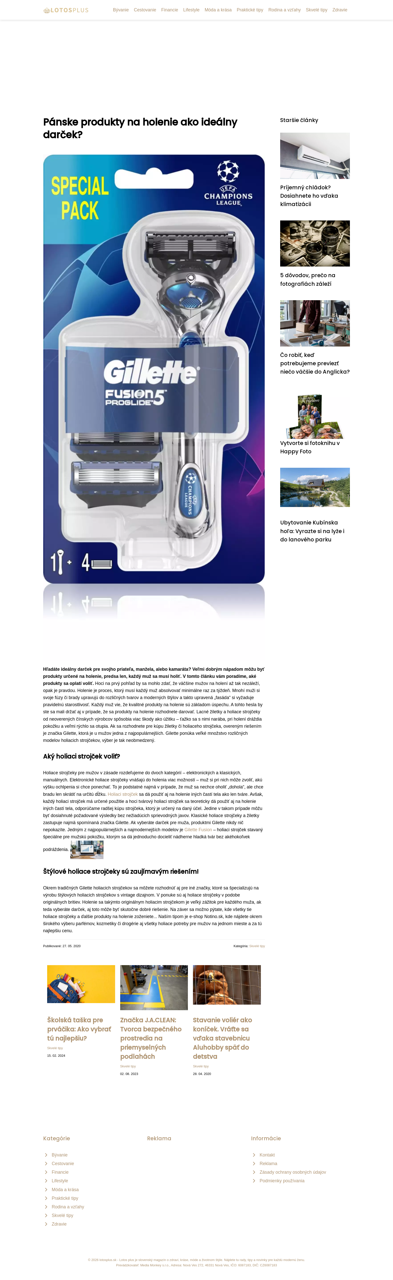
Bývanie (121, 9)
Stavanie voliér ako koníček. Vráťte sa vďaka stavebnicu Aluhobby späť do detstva (222, 1038)
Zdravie (339, 9)
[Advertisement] (196, 57)
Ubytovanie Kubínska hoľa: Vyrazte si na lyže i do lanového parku (312, 531)
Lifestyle (191, 9)
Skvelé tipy (316, 9)
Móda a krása (218, 9)
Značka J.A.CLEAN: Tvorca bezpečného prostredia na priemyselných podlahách (151, 1038)
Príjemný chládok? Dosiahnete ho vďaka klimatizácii (309, 196)
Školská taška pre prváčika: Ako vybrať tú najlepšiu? (79, 1029)
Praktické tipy (250, 9)
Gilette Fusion (198, 829)
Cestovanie (145, 9)
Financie (169, 9)
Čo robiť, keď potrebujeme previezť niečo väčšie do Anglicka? (315, 363)
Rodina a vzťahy (284, 9)
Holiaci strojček (123, 794)
